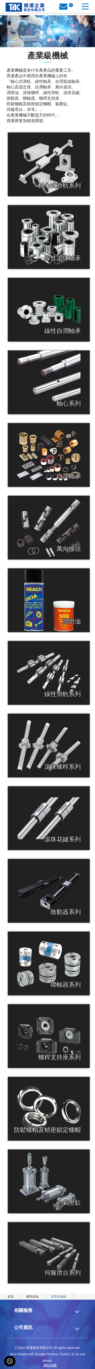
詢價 (65, 7)
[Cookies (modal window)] (9, 1361)
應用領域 (32, 1296)
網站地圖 (50, 1365)
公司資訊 (23, 1327)
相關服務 (23, 1310)
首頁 (11, 1296)
